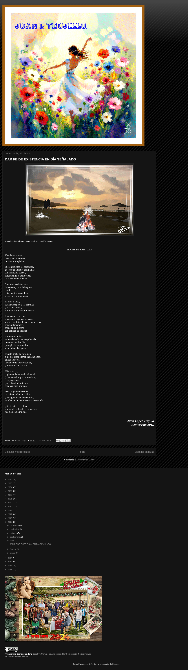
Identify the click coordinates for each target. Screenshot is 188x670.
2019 (10, 506)
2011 (10, 569)
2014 (10, 558)
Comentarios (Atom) (86, 460)
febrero (13, 549)
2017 (10, 514)
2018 (10, 510)
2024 (10, 487)
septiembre (15, 537)
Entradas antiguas (144, 452)
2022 (10, 495)
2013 (10, 561)
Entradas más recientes (17, 452)
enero (13, 553)
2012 (10, 565)
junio (12, 541)
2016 (10, 518)
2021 (10, 499)
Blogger (115, 664)
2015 (10, 522)
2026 (10, 479)
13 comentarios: (44, 440)
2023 (10, 491)
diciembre (14, 525)
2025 (10, 483)
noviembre (15, 529)
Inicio (82, 452)
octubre (13, 533)
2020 (10, 502)
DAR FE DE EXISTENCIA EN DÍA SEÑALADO (40, 159)
